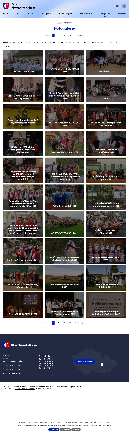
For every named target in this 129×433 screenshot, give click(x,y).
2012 (13, 43)
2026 (8, 47)
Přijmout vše (53, 429)
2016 (45, 43)
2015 (37, 43)
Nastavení (76, 429)
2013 (21, 43)
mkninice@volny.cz (13, 413)
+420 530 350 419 (13, 409)
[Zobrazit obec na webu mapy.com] (94, 400)
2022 (94, 43)
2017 (53, 43)
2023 (102, 43)
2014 (29, 43)
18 (70, 36)
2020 (77, 43)
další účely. (107, 422)
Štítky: (5, 43)
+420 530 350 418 (13, 405)
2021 (85, 43)
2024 (110, 43)
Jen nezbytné (65, 429)
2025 (119, 43)
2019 (69, 43)
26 (75, 36)
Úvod (59, 23)
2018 (61, 43)
